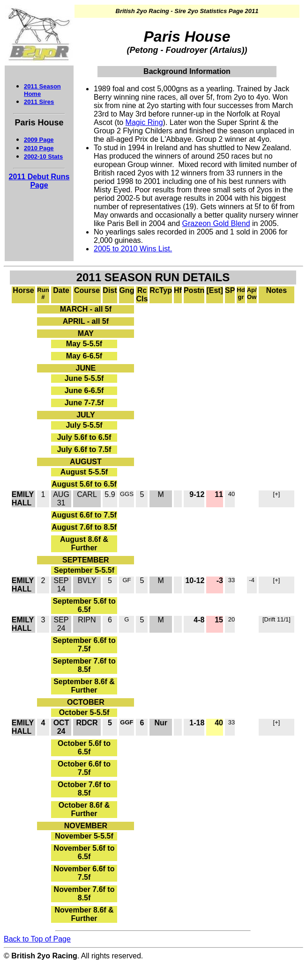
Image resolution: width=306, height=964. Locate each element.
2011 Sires (39, 101)
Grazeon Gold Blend (216, 223)
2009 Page (39, 139)
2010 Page (39, 148)
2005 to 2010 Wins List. (133, 249)
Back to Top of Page (37, 939)
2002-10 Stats (43, 156)
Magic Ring (144, 122)
